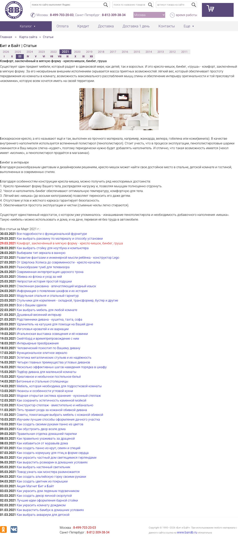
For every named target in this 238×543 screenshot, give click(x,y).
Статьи (48, 37)
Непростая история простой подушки (44, 281)
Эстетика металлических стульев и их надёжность (54, 357)
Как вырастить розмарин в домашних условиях (52, 462)
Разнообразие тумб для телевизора (43, 267)
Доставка (106, 26)
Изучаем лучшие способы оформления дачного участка (58, 419)
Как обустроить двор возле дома (41, 429)
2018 (101, 51)
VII (51, 56)
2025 (18, 51)
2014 (149, 51)
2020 (77, 51)
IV (28, 56)
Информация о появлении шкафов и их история (52, 291)
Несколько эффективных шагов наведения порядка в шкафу (62, 367)
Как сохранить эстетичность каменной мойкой (51, 400)
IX (67, 56)
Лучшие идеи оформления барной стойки (47, 500)
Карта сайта (28, 37)
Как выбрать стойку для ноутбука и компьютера (53, 248)
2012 (172, 51)
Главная (6, 37)
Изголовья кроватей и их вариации (43, 329)
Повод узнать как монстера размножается (48, 472)
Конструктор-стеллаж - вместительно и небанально (55, 405)
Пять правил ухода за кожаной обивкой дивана (52, 410)
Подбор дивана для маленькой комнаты (46, 372)
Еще (187, 26)
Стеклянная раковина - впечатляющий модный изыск (56, 286)
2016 (125, 51)
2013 (160, 51)
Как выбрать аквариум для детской (43, 515)
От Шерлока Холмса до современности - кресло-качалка (58, 262)
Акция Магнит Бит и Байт (35, 486)
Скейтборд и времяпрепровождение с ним (48, 338)
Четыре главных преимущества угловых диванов (53, 362)
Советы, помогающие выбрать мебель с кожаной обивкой (60, 415)
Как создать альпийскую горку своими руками (51, 477)
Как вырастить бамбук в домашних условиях (50, 510)
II (11, 56)
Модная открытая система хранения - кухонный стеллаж (59, 396)
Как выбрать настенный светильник (43, 467)
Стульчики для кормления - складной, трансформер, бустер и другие (67, 300)
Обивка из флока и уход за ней (39, 277)
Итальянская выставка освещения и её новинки (52, 334)
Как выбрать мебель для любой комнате (47, 310)
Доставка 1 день (136, 26)
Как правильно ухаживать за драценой (46, 438)
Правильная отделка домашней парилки (47, 434)
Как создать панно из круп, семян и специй (48, 448)
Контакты (166, 26)
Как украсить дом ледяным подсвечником (48, 491)
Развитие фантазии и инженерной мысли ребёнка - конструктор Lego (68, 257)
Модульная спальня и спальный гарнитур (48, 296)
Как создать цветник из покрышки (42, 481)
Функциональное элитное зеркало (42, 353)
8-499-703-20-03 (62, 15)
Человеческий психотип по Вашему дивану (48, 348)
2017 (113, 51)
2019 (89, 51)
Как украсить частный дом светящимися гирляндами (56, 457)
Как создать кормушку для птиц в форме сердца (53, 453)
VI (44, 56)
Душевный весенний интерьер (39, 315)
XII (91, 56)
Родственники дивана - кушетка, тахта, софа (49, 319)
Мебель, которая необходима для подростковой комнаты (59, 386)
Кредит (83, 26)
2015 (137, 51)
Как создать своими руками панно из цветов (50, 424)
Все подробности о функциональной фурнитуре (52, 234)
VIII (59, 56)
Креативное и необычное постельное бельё (49, 377)
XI (83, 56)
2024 (30, 51)
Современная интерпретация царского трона (50, 272)
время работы (186, 15)
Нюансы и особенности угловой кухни (45, 391)
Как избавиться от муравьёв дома (42, 443)
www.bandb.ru (187, 532)
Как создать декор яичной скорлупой (44, 496)
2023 (41, 51)
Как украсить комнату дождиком (41, 505)
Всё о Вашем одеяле (31, 305)
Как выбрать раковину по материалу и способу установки (60, 238)
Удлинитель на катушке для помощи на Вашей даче (55, 324)
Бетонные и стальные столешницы (42, 381)
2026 (6, 51)
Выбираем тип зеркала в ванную (41, 253)
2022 (53, 51)
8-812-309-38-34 (114, 15)
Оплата (63, 26)
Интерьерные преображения (38, 343)
